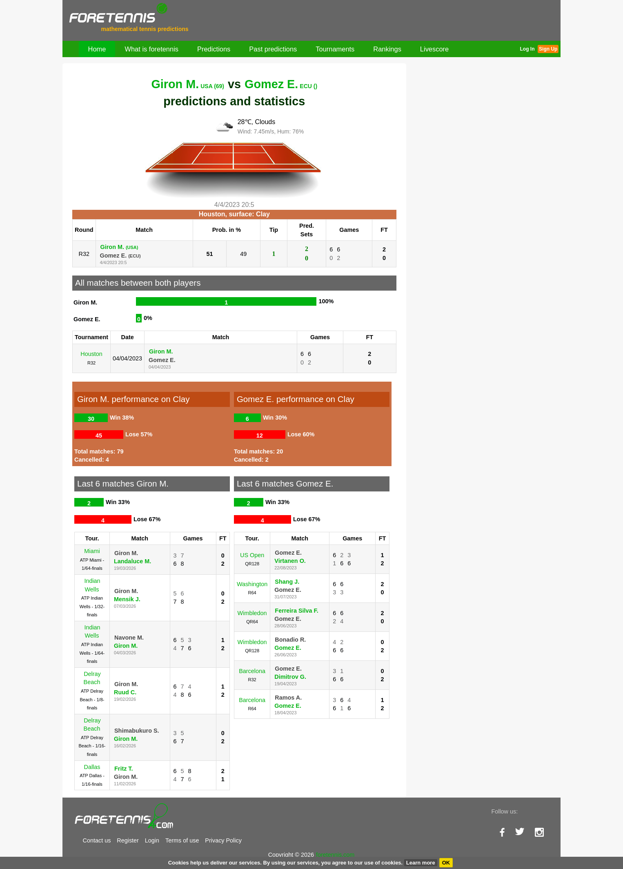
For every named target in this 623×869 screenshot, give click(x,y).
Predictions (213, 49)
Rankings (387, 49)
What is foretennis (151, 49)
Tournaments (335, 49)
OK (446, 863)
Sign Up (548, 49)
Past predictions (273, 49)
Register (128, 840)
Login (152, 840)
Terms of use (182, 840)
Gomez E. (281, 84)
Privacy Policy (223, 840)
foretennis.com (335, 854)
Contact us (97, 840)
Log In (527, 49)
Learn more (420, 863)
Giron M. (187, 84)
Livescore (434, 49)
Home (97, 49)
